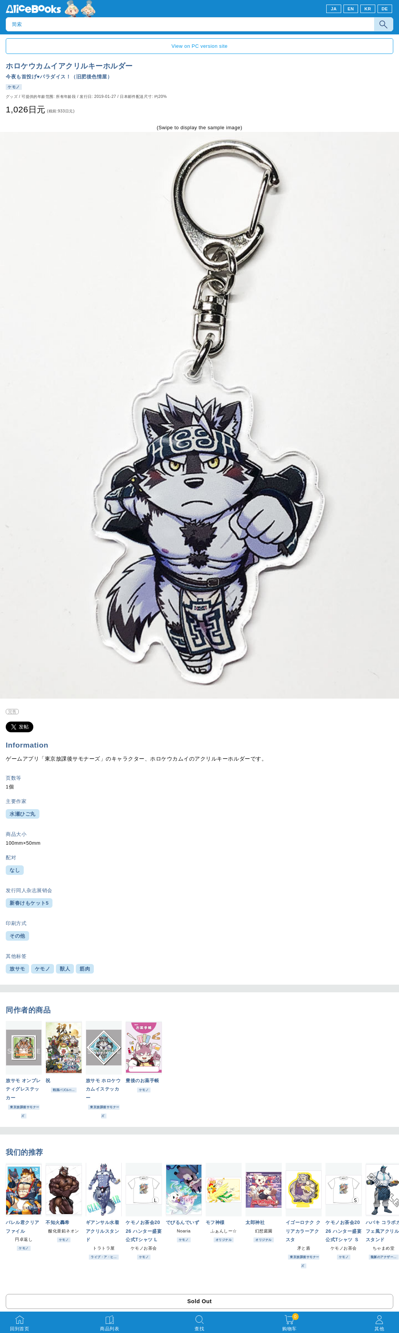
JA (334, 9)
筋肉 (85, 969)
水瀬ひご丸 (23, 814)
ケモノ (43, 969)
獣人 (65, 969)
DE (385, 9)
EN (351, 9)
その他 (17, 936)
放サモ (17, 969)
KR (368, 9)
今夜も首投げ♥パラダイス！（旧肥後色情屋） (59, 77)
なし (15, 870)
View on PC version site (200, 46)
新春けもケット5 (29, 903)
